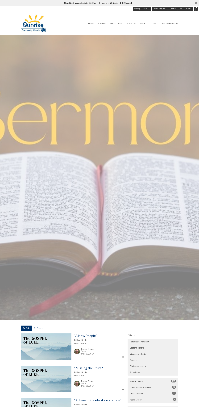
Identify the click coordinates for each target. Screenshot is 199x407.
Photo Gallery (170, 23)
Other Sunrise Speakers (153, 387)
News (91, 23)
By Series (38, 328)
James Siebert (153, 399)
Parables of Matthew (139, 341)
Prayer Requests (159, 9)
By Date (26, 328)
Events (102, 23)
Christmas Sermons (138, 366)
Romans (133, 360)
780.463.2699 (186, 9)
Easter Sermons (137, 347)
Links (154, 23)
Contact (173, 9)
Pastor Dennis (153, 381)
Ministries (116, 23)
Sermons (131, 23)
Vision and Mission (138, 354)
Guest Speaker (153, 393)
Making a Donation (142, 9)
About (143, 23)
